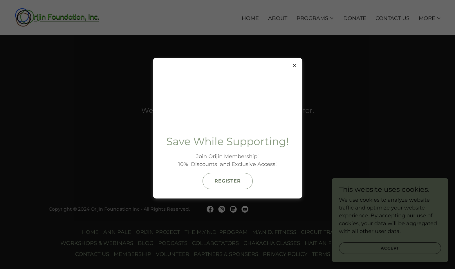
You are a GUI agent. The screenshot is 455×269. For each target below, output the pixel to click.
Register (227, 181)
